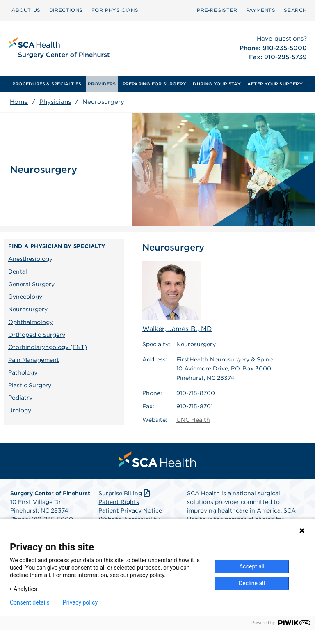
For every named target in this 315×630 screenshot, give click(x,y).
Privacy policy (80, 602)
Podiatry (20, 397)
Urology (19, 410)
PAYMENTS (261, 10)
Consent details (30, 602)
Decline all (252, 583)
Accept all (252, 566)
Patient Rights (118, 502)
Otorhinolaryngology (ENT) (47, 347)
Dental (17, 271)
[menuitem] (26, 10)
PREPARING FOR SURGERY (155, 84)
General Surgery (31, 284)
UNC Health (193, 419)
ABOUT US (26, 10)
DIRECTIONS (66, 10)
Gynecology (25, 296)
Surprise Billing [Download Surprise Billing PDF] (124, 493)
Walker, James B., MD (177, 297)
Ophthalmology (30, 322)
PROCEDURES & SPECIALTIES (46, 84)
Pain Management (33, 359)
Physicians (55, 102)
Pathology (22, 372)
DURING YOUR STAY (217, 84)
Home (19, 102)
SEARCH (295, 10)
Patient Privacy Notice (130, 510)
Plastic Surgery (29, 385)
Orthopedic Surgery (36, 334)
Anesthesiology (30, 258)
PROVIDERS (102, 84)
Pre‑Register (217, 10)
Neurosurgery (28, 309)
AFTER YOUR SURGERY (275, 84)
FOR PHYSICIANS (114, 10)
